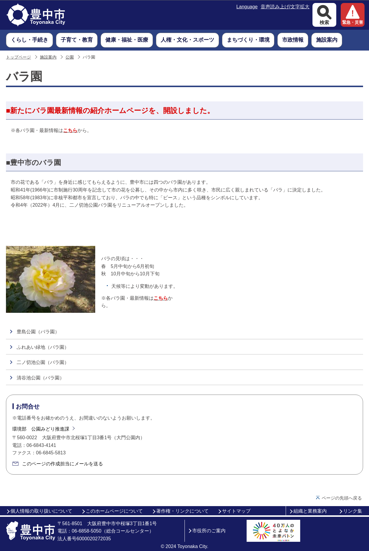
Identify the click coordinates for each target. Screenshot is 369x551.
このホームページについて (114, 511)
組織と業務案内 (310, 511)
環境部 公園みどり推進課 (40, 428)
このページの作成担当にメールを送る (62, 463)
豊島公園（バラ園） (38, 331)
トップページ (18, 57)
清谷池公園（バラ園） (40, 377)
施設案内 (48, 57)
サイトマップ (236, 511)
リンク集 (352, 511)
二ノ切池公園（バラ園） (43, 362)
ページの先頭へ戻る (342, 497)
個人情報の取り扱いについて (41, 511)
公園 (69, 57)
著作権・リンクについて (182, 511)
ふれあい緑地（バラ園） (43, 347)
